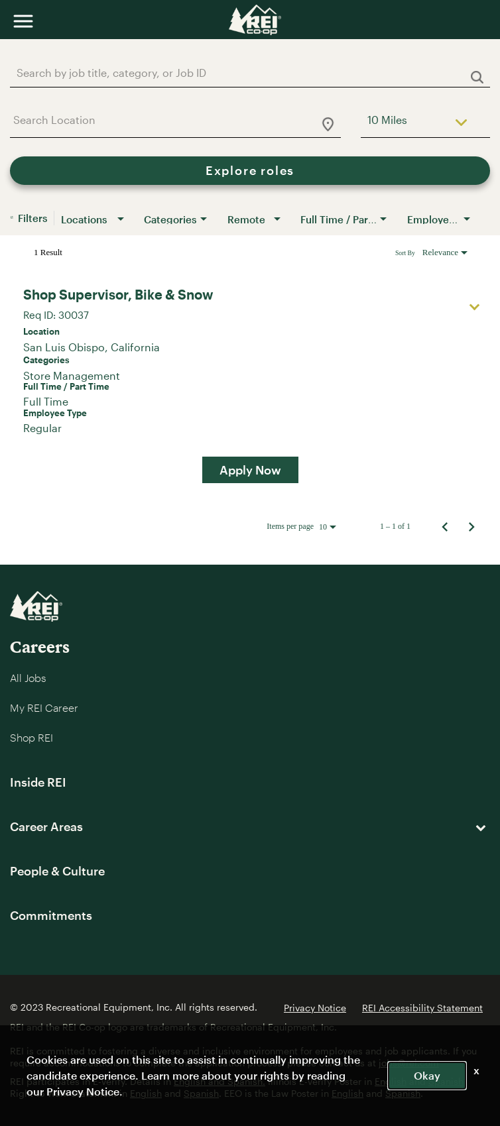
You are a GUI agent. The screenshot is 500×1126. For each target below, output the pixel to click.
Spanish (446, 1081)
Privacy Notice (315, 1007)
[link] (250, 384)
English (390, 1081)
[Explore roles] (250, 170)
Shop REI (31, 737)
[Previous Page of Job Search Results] (445, 526)
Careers (40, 646)
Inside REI (38, 782)
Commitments (51, 915)
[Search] (250, 170)
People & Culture (57, 871)
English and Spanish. (219, 1081)
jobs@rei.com (409, 1062)
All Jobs (28, 677)
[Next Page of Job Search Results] (471, 526)
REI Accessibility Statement (422, 1007)
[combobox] (243, 72)
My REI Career (44, 707)
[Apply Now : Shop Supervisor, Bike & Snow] (250, 470)
